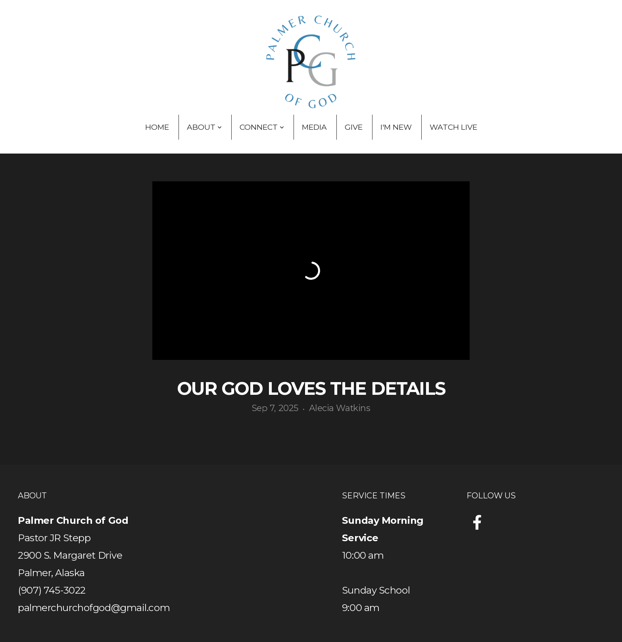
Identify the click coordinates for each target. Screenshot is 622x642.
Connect (262, 127)
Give (354, 127)
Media (314, 127)
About (204, 127)
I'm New (396, 127)
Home (157, 127)
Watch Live (453, 127)
